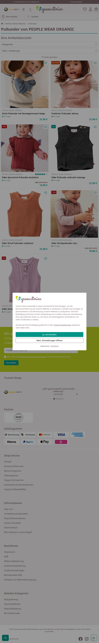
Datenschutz (44, 346)
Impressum (54, 346)
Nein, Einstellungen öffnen (49, 340)
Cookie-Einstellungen (62, 325)
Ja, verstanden (50, 334)
